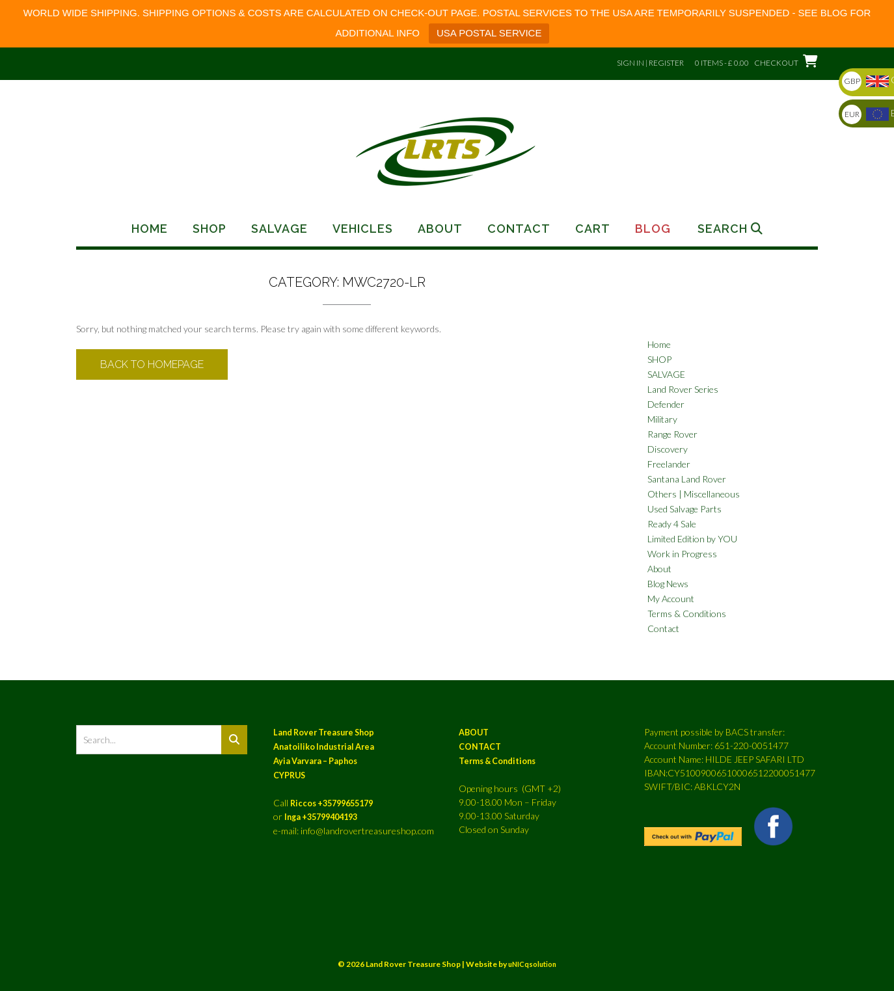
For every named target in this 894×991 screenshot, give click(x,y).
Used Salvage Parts (684, 508)
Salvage (279, 228)
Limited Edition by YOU (692, 538)
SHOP (659, 359)
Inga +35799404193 (320, 817)
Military (662, 419)
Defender (665, 404)
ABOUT (474, 732)
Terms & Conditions (686, 613)
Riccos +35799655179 (331, 803)
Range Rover (672, 434)
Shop (209, 228)
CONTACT (480, 747)
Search (730, 228)
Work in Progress (682, 553)
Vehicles (362, 228)
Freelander (668, 463)
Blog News (667, 583)
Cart (592, 228)
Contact (518, 228)
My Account (670, 598)
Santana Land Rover (686, 478)
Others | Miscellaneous (693, 493)
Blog (653, 228)
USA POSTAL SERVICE (489, 32)
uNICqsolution (532, 964)
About (440, 228)
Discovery (667, 449)
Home (149, 228)
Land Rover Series (682, 389)
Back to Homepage (152, 364)
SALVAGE (666, 374)
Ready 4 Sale (671, 523)
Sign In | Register (650, 63)
